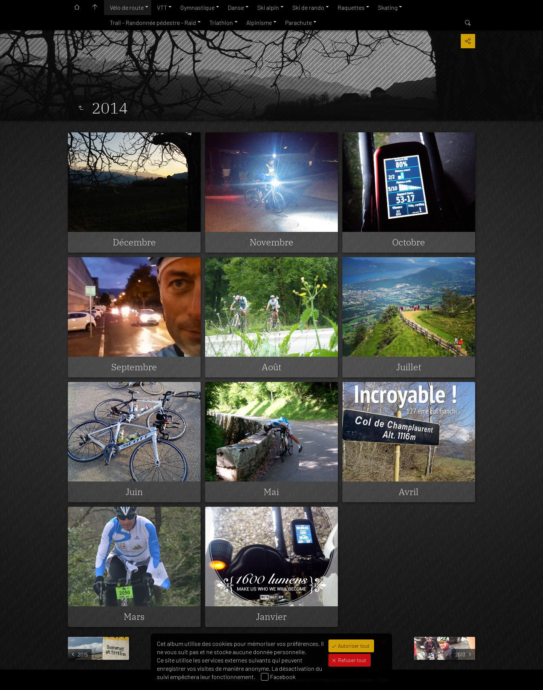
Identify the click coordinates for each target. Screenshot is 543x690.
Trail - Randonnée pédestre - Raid (153, 22)
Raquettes (351, 7)
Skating (387, 7)
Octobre (408, 242)
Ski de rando (308, 7)
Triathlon (221, 22)
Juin (134, 492)
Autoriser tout (353, 645)
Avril (409, 492)
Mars (134, 616)
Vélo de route (127, 7)
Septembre (134, 367)
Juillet (408, 367)
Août (271, 367)
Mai (271, 492)
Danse (236, 7)
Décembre (134, 242)
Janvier (271, 616)
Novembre (271, 242)
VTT (162, 7)
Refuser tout (351, 660)
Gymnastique (197, 7)
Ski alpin (268, 7)
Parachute (298, 22)
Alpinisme (259, 22)
